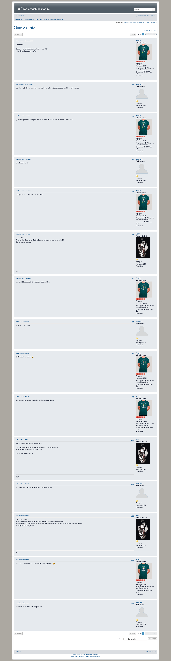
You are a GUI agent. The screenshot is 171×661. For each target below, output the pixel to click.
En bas (133, 34)
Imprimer (18, 34)
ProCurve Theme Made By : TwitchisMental (85, 656)
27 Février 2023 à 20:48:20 (23, 234)
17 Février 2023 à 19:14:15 (23, 159)
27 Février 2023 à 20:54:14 (23, 278)
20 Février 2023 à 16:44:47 (23, 191)
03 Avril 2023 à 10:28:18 (22, 559)
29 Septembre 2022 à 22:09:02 (24, 84)
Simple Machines (92, 655)
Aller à (121, 639)
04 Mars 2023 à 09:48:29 (22, 321)
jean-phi (139, 84)
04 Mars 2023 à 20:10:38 (22, 353)
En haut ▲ (152, 652)
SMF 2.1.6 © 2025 (79, 655)
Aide (146, 652)
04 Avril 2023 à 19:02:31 (22, 603)
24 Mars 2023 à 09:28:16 (22, 439)
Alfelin (138, 41)
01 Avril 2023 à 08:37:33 (22, 515)
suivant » (154, 31)
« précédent (146, 31)
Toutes (154, 34)
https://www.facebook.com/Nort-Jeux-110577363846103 (140, 22)
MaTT (138, 234)
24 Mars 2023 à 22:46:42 (22, 483)
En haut (132, 634)
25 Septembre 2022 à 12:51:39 (24, 41)
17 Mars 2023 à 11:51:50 (22, 396)
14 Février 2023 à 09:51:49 (23, 116)
